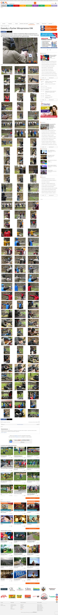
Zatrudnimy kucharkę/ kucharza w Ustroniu (48, 178)
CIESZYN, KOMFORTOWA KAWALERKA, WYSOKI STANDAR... (49, 189)
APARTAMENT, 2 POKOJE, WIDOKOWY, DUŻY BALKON (48, 183)
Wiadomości (4, 5)
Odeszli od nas (44, 23)
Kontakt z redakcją (3, 605)
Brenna (1, 0)
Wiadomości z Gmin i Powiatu (24, 23)
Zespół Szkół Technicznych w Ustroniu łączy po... (49, 133)
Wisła (47, 0)
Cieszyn (7, 0)
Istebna (25, 0)
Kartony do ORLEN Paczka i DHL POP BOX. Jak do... (49, 64)
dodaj (31, 501)
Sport (8, 25)
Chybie (4, 0)
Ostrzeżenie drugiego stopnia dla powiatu (48, 65)
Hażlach (22, 0)
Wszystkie (3, 23)
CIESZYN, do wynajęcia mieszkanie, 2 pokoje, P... (49, 192)
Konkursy (54, 5)
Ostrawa (35, 0)
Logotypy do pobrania (13, 604)
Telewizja (22, 5)
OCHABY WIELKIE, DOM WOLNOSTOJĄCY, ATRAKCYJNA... (48, 186)
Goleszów (19, 0)
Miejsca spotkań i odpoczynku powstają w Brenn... (49, 61)
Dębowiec (15, 0)
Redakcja (2, 604)
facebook (3, 31)
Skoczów (38, 0)
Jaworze (32, 0)
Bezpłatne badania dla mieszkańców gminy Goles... (49, 75)
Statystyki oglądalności (13, 605)
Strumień (42, 0)
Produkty (12, 606)
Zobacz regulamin (4, 432)
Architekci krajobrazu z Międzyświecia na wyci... (49, 136)
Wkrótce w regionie (5, 501)
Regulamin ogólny (39, 604)
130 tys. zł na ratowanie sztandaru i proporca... (49, 72)
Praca (41, 5)
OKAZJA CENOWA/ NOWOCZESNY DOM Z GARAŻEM (49, 188)
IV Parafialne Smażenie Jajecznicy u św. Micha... (49, 138)
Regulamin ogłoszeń (39, 606)
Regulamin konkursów (40, 609)
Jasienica (29, 0)
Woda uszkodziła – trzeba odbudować (47, 67)
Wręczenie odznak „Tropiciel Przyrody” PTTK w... (49, 130)
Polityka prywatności (39, 605)
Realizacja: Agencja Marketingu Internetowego (29, 612)
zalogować (16, 435)
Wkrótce (10, 5)
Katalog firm (29, 5)
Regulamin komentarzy (40, 607)
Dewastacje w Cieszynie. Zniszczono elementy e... (49, 62)
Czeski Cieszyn (11, 0)
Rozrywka (47, 5)
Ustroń (44, 0)
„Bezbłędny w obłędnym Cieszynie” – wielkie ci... (49, 142)
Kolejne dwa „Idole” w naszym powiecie (48, 70)
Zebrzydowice (50, 0)
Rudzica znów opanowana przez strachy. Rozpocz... (49, 73)
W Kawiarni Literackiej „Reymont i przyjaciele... (49, 141)
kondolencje (50, 23)
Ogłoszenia (35, 5)
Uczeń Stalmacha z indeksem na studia (48, 135)
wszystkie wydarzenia (32, 528)
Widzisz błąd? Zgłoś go (20, 424)
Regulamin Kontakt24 (40, 610)
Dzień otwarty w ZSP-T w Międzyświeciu (48, 139)
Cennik (11, 607)
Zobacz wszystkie (32, 498)
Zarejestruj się (18, 436)
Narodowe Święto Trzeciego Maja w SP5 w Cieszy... (49, 144)
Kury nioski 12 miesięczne (46, 181)
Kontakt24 (16, 5)
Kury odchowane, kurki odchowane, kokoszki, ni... (49, 180)
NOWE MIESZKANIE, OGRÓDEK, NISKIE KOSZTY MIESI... (49, 191)
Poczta (21, 609)
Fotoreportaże (31, 23)
